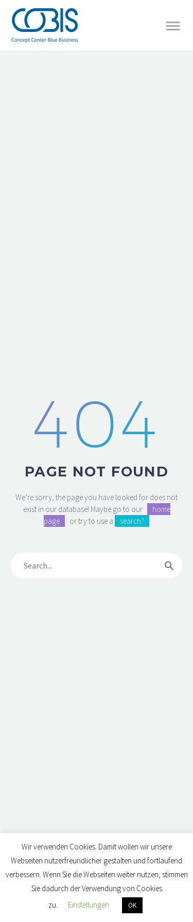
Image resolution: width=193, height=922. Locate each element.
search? (132, 521)
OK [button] (132, 905)
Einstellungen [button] (88, 905)
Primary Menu (173, 26)
